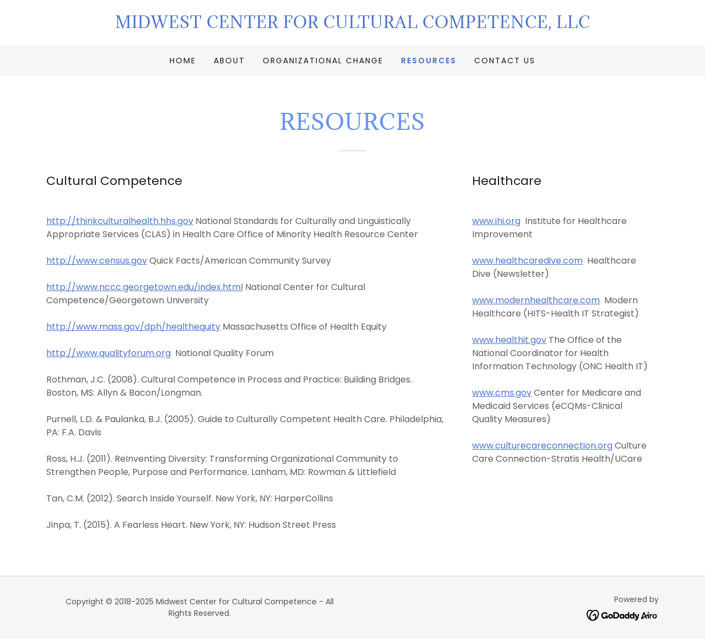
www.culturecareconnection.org (542, 445)
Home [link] (183, 60)
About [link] (229, 60)
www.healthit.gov (509, 340)
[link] (352, 25)
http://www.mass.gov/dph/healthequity (133, 326)
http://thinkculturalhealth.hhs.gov (119, 221)
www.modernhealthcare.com (536, 300)
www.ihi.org (496, 221)
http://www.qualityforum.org (108, 353)
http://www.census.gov (96, 260)
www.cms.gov (502, 392)
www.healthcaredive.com (527, 260)
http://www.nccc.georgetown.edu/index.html (144, 287)
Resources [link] (429, 60)
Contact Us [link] (504, 60)
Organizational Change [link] (323, 60)
